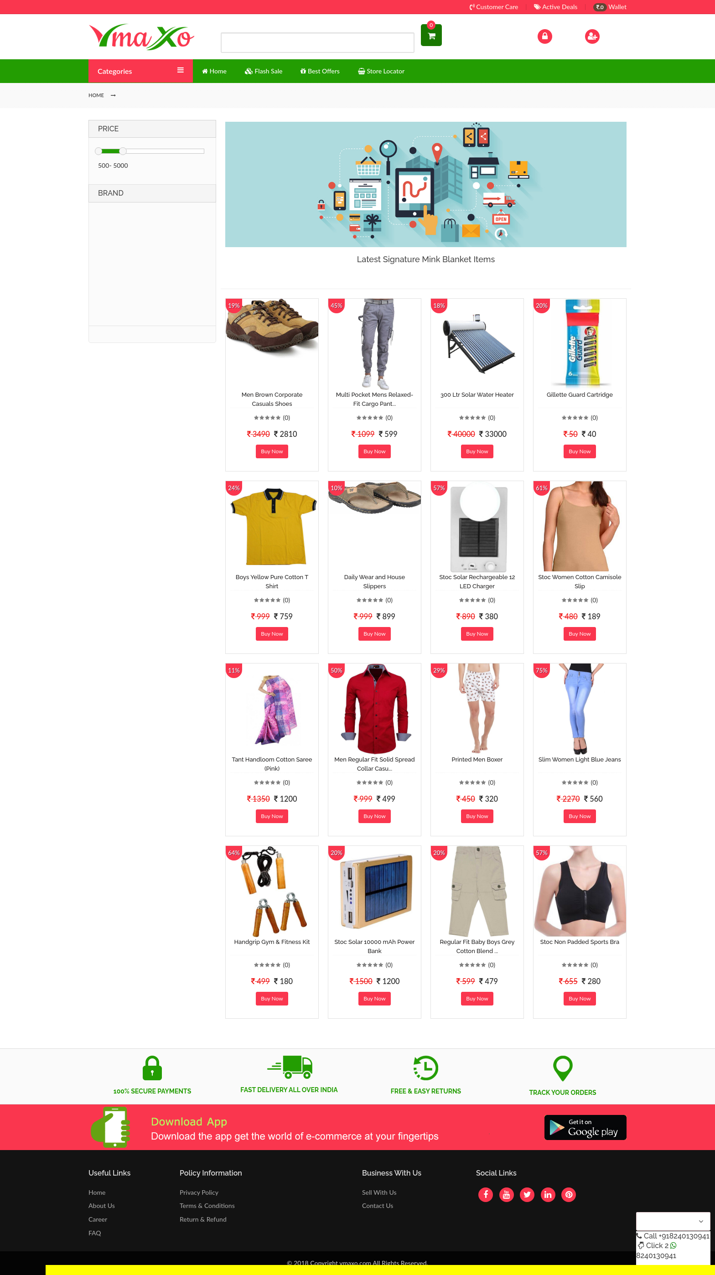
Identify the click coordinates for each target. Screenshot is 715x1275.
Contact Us (377, 1205)
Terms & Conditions (207, 1205)
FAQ (94, 1233)
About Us (101, 1205)
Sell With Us (379, 1192)
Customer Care (494, 6)
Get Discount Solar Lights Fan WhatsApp (103, 1270)
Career (97, 1219)
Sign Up (604, 35)
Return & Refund (203, 1219)
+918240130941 (683, 1236)
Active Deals (555, 6)
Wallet (610, 6)
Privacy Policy (199, 1192)
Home (96, 1192)
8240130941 (656, 1255)
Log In (554, 35)
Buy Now (272, 451)
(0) (286, 417)
